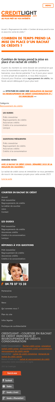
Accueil (4, 29)
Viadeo (9, 386)
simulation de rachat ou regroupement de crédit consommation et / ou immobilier (27, 93)
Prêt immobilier (8, 200)
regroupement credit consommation (36, 349)
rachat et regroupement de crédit (34, 359)
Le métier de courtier (10, 206)
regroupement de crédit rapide (15, 351)
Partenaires (6, 291)
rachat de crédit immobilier (25, 354)
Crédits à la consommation (15, 125)
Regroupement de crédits (18, 29)
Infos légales (7, 320)
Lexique (6, 128)
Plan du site (6, 314)
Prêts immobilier (10, 117)
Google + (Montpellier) (15, 398)
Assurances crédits (11, 122)
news (3, 209)
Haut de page (12, 373)
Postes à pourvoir (9, 297)
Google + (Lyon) (12, 392)
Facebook (8, 380)
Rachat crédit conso (31, 346)
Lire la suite (6, 179)
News (3, 303)
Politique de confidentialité (13, 326)
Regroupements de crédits (14, 120)
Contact (4, 212)
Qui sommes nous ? (10, 308)
